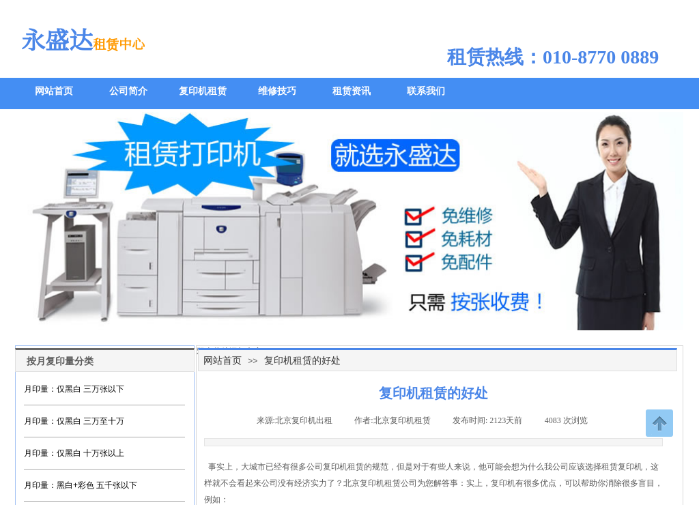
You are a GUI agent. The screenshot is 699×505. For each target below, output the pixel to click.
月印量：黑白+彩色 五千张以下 (80, 485)
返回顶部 (659, 423)
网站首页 (222, 360)
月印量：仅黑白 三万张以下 (74, 389)
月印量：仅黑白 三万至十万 (74, 421)
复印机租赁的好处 (302, 360)
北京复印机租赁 (372, 483)
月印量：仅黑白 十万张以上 (74, 453)
